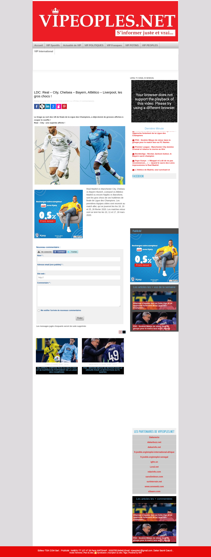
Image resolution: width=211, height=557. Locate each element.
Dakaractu (154, 437)
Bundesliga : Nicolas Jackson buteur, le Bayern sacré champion (152, 156)
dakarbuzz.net (154, 442)
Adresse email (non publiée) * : (50, 265)
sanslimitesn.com (154, 476)
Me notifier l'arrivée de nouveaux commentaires (61, 310)
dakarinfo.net (154, 447)
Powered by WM (135, 553)
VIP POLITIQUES (94, 45)
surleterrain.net (154, 481)
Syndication (101, 553)
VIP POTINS (132, 45)
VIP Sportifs (53, 45)
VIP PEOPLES (150, 45)
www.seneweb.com (154, 486)
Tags (125, 553)
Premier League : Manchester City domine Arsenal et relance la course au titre (153, 149)
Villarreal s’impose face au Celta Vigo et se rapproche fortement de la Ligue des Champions (56, 370)
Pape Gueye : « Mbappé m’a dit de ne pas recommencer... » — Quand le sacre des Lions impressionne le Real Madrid (153, 164)
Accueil (38, 45)
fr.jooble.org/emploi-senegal (154, 457)
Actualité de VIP (72, 45)
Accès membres (75, 553)
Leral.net (154, 467)
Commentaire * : (44, 283)
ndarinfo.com (154, 472)
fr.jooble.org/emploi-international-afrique (154, 452)
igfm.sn (154, 462)
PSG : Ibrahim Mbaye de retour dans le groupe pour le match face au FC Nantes (102, 370)
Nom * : (40, 255)
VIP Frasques (114, 45)
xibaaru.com (154, 491)
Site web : (41, 274)
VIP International (43, 51)
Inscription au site (115, 553)
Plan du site (88, 553)
